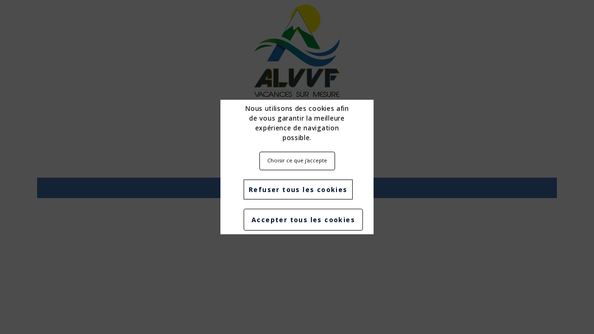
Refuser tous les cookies (298, 189)
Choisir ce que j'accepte (297, 160)
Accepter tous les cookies (303, 219)
